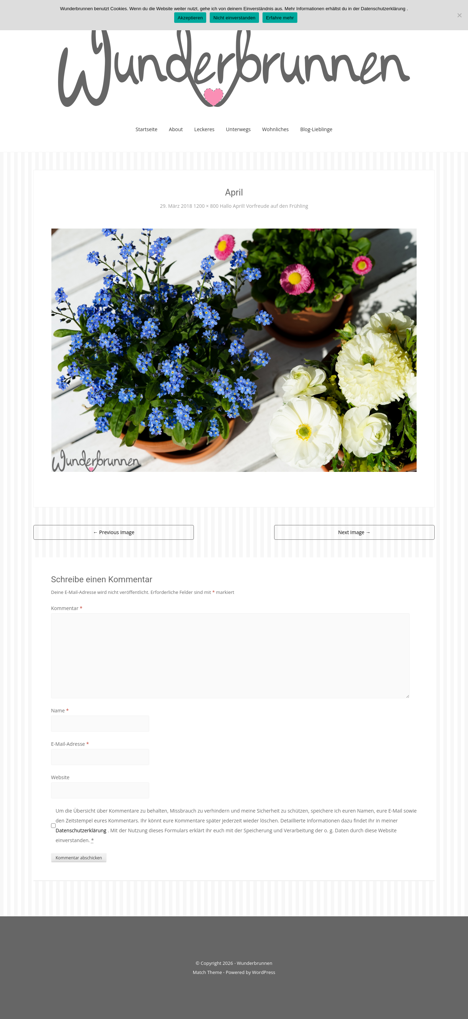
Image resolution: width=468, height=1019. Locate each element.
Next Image (354, 532)
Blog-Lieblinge (316, 129)
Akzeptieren (190, 17)
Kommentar (66, 608)
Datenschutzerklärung (82, 830)
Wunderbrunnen (254, 963)
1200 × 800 (206, 206)
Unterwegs (238, 129)
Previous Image (113, 532)
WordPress (263, 972)
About (176, 129)
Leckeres (204, 129)
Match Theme (207, 972)
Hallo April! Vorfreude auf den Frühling (264, 206)
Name (60, 710)
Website (60, 777)
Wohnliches (275, 129)
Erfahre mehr (280, 17)
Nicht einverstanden (234, 17)
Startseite (146, 129)
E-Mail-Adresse (70, 744)
